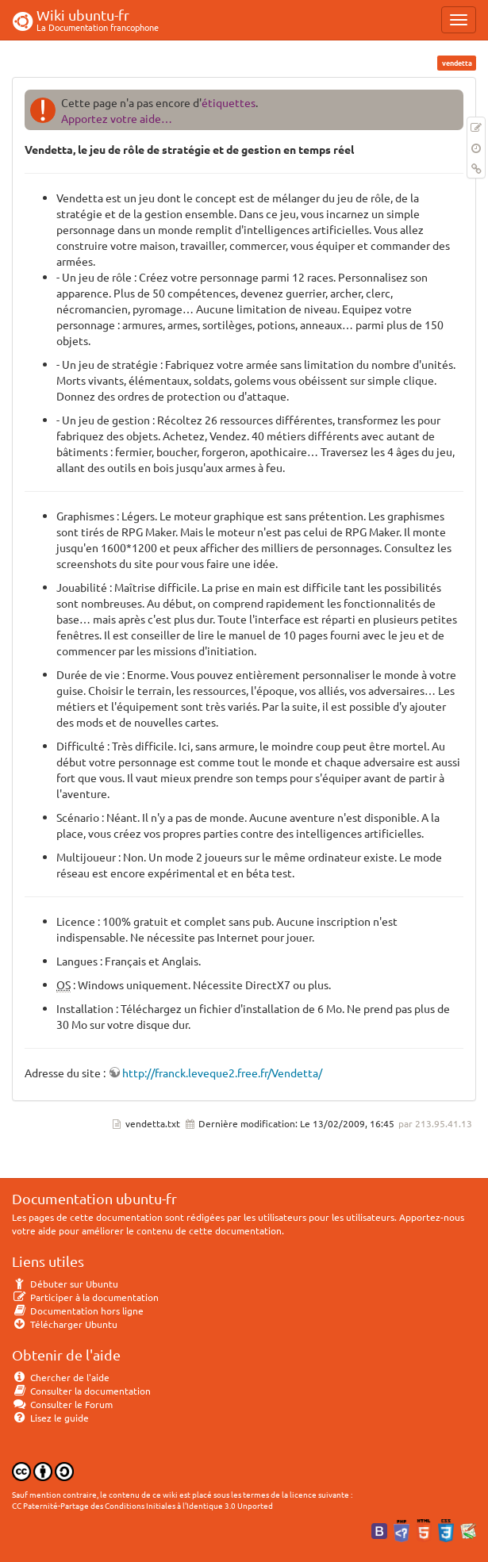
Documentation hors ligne (78, 1310)
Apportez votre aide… (116, 118)
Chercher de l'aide (61, 1377)
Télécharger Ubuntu (64, 1324)
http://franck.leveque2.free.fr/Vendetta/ (222, 1072)
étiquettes (229, 102)
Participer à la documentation (85, 1297)
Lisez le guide (50, 1417)
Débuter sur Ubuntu (65, 1283)
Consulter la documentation (81, 1390)
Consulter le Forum (62, 1404)
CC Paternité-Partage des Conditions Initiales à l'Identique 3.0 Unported (142, 1505)
